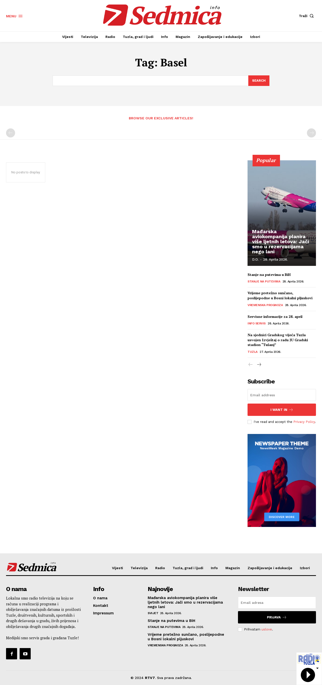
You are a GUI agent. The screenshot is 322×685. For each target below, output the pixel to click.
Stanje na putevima (264, 281)
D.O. (255, 259)
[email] (282, 395)
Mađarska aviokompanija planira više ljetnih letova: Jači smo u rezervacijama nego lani (280, 241)
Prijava (277, 617)
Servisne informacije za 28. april (275, 316)
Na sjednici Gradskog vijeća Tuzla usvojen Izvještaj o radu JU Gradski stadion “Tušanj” (278, 340)
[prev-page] (10, 133)
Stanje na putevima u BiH (269, 274)
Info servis (257, 323)
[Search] (258, 80)
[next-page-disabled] (311, 133)
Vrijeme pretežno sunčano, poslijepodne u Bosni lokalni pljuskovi (280, 296)
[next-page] (259, 365)
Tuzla (253, 352)
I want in (281, 409)
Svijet (153, 613)
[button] (307, 16)
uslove (266, 629)
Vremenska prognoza (265, 305)
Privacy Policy (304, 421)
